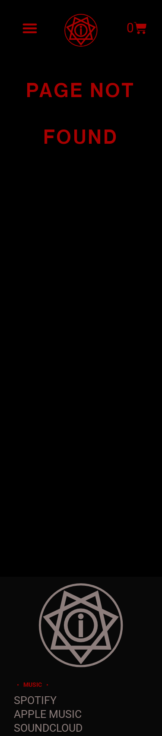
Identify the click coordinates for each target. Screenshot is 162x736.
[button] (29, 28)
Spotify (35, 700)
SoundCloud (48, 728)
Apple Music (48, 714)
